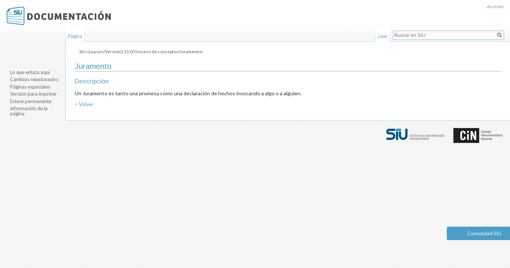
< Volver (84, 104)
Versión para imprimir (33, 94)
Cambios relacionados (34, 79)
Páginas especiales (30, 87)
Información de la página (29, 111)
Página (75, 36)
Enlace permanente (30, 101)
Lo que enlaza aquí (30, 72)
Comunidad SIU (484, 233)
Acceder (495, 6)
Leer (383, 36)
